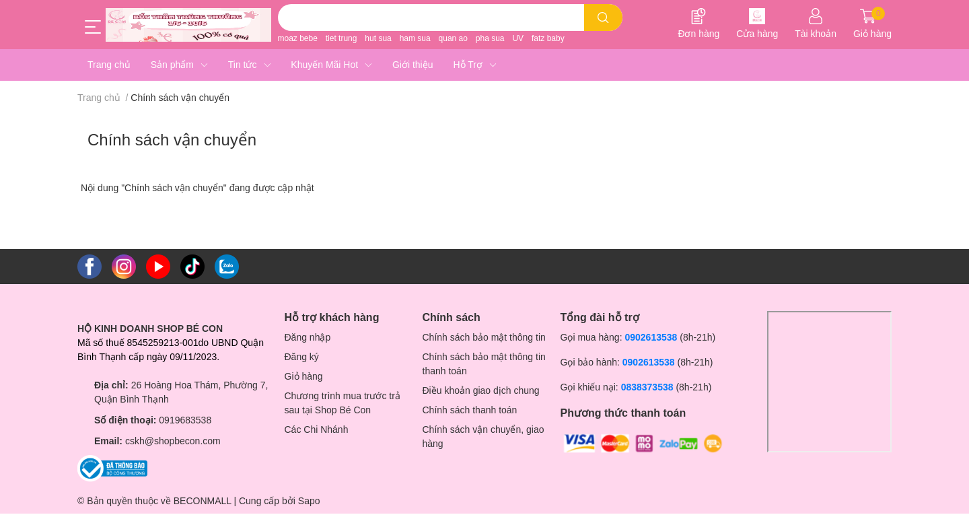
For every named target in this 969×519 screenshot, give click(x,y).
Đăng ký (302, 356)
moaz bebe (298, 38)
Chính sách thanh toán (470, 410)
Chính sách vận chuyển (171, 140)
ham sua (415, 38)
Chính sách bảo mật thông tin (484, 337)
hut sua (378, 38)
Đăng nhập (308, 337)
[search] (603, 17)
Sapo (309, 500)
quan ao (453, 38)
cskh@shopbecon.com (173, 441)
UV (518, 38)
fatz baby (548, 38)
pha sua (490, 38)
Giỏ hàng (304, 376)
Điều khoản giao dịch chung (481, 390)
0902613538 (650, 337)
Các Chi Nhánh (317, 429)
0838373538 (647, 387)
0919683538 (185, 420)
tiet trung (341, 38)
